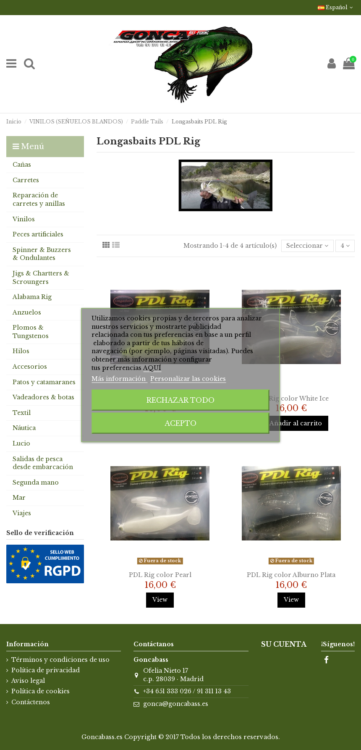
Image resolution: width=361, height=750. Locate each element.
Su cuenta (283, 644)
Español (336, 7)
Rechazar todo (180, 400)
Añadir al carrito (291, 423)
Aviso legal (28, 680)
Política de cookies (40, 691)
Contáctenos (30, 702)
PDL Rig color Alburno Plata (291, 575)
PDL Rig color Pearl (160, 575)
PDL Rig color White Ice (291, 398)
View (159, 599)
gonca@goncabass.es (175, 704)
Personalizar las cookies (188, 379)
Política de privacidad (45, 670)
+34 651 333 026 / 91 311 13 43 (187, 691)
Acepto (180, 423)
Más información (119, 379)
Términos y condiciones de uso (60, 659)
